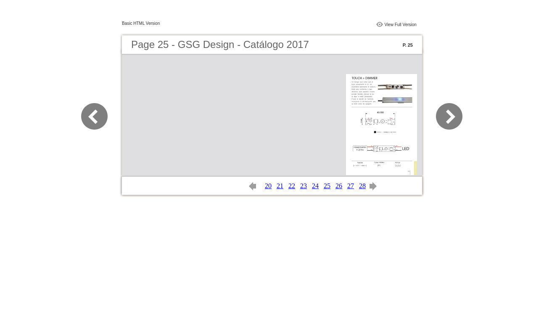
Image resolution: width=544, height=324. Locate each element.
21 (280, 185)
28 (362, 185)
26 (338, 185)
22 (291, 185)
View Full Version (400, 24)
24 (315, 185)
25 (327, 185)
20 (268, 185)
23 (303, 185)
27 (350, 185)
